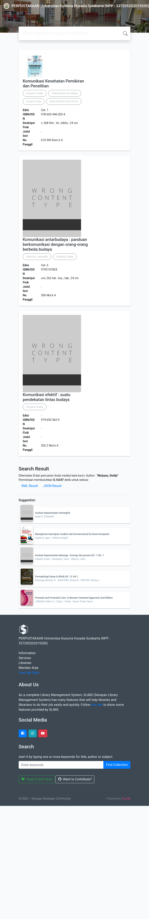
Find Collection (117, 765)
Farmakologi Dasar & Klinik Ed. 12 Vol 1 (56, 576)
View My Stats (29, 673)
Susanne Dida (33, 101)
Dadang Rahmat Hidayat (65, 93)
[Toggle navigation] (9, 14)
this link (97, 705)
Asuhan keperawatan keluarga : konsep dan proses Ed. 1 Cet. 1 (69, 555)
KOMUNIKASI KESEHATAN (64, 101)
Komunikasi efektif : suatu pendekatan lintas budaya (46, 397)
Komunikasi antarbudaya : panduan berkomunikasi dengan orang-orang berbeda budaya (55, 244)
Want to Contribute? (75, 779)
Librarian (25, 663)
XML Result (29, 486)
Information (27, 653)
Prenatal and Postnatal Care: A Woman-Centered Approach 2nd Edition (74, 597)
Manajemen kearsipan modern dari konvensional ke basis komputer (72, 534)
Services (25, 658)
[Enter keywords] (61, 765)
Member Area (28, 668)
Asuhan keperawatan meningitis (52, 512)
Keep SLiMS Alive (36, 779)
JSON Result (52, 486)
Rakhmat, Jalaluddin (37, 256)
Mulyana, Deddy (34, 93)
